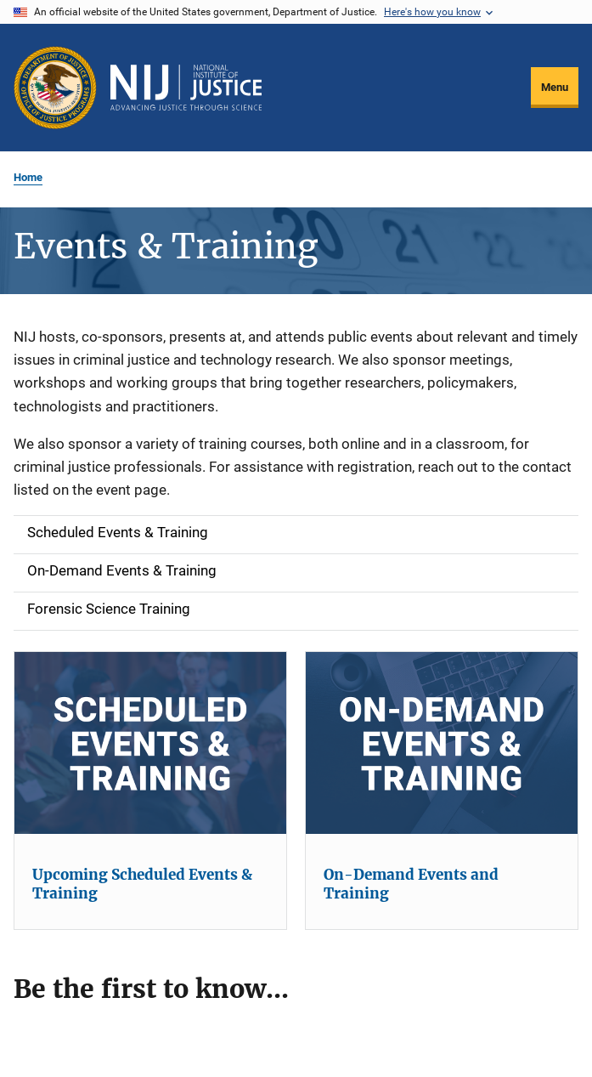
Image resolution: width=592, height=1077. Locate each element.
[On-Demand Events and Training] (442, 742)
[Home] (186, 88)
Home (28, 177)
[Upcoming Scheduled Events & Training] (150, 742)
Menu (554, 87)
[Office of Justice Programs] (55, 87)
